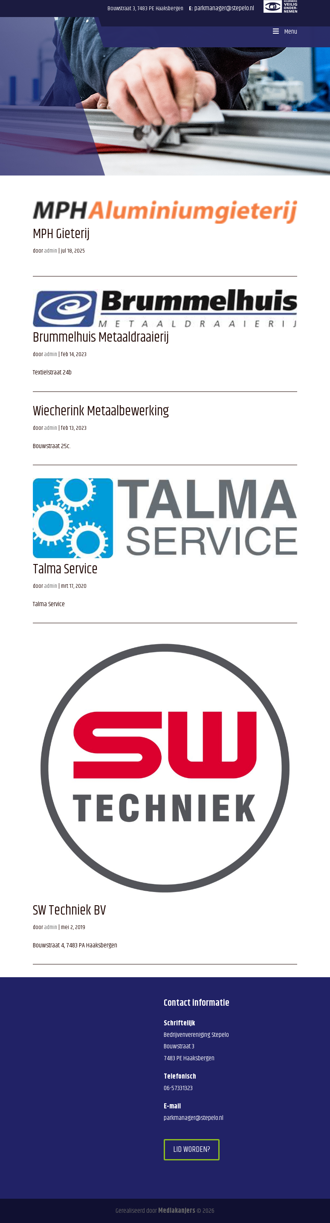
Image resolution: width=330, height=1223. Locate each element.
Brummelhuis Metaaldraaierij (101, 337)
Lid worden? (191, 1149)
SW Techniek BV (69, 910)
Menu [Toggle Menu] (284, 31)
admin (50, 251)
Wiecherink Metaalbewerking (101, 411)
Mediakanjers (176, 1211)
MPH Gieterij (61, 234)
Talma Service (65, 569)
